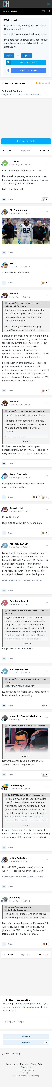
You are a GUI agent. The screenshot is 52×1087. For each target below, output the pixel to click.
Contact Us (26, 1067)
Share (26, 1036)
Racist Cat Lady (13, 91)
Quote (10, 199)
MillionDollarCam (13, 910)
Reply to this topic (26, 141)
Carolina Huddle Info (26, 1070)
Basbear (37, 726)
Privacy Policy (37, 1064)
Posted (19, 165)
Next (42, 151)
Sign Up (27, 55)
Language (11, 1064)
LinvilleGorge (16, 785)
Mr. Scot (36, 411)
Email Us (26, 1073)
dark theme (10, 43)
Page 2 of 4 (26, 151)
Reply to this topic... (15, 1021)
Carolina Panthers (31, 94)
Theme (24, 1064)
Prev (9, 151)
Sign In (9, 55)
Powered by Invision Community (26, 1075)
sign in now (28, 1007)
